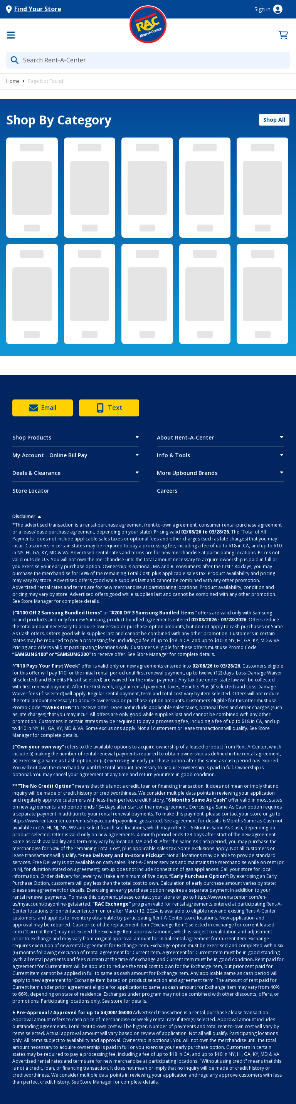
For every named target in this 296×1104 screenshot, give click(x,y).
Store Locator (30, 490)
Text (109, 408)
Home (13, 81)
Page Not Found (45, 81)
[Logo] (148, 24)
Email (42, 408)
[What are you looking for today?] (148, 60)
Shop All (274, 119)
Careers (167, 490)
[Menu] (10, 35)
